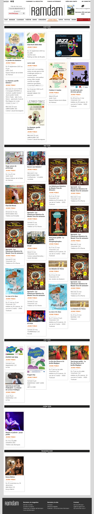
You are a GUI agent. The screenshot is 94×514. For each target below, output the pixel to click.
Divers (74, 19)
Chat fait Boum (11, 205)
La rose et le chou (12, 296)
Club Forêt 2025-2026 (34, 45)
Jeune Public (52, 19)
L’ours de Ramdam (29, 510)
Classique (20, 19)
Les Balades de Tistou (56, 269)
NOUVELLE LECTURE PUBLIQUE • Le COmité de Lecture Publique (13, 388)
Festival (67, 19)
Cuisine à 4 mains (55, 90)
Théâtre (28, 19)
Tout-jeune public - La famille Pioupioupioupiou (56, 239)
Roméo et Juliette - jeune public (14, 433)
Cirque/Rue (42, 19)
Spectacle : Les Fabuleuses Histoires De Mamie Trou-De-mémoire (79, 189)
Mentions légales (52, 506)
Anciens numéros (28, 506)
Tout (6, 19)
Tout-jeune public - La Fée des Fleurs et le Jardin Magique (78, 363)
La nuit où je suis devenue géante (77, 91)
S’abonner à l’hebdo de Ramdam (33, 508)
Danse (35, 19)
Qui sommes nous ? (80, 508)
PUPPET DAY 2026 (12, 357)
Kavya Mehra (10, 477)
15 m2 (29, 246)
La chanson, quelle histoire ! (12, 82)
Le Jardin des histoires (13, 60)
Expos (61, 19)
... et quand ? (17, 11)
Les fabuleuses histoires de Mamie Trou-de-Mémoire (57, 188)
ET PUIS (30, 323)
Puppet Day (31, 375)
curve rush (31, 63)
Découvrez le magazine (83, 8)
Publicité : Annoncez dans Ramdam (58, 508)
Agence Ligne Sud (79, 506)
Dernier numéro (28, 504)
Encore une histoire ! (34, 167)
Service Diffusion (79, 504)
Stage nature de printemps (11, 167)
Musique (12, 19)
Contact (49, 504)
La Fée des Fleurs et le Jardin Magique (56, 362)
